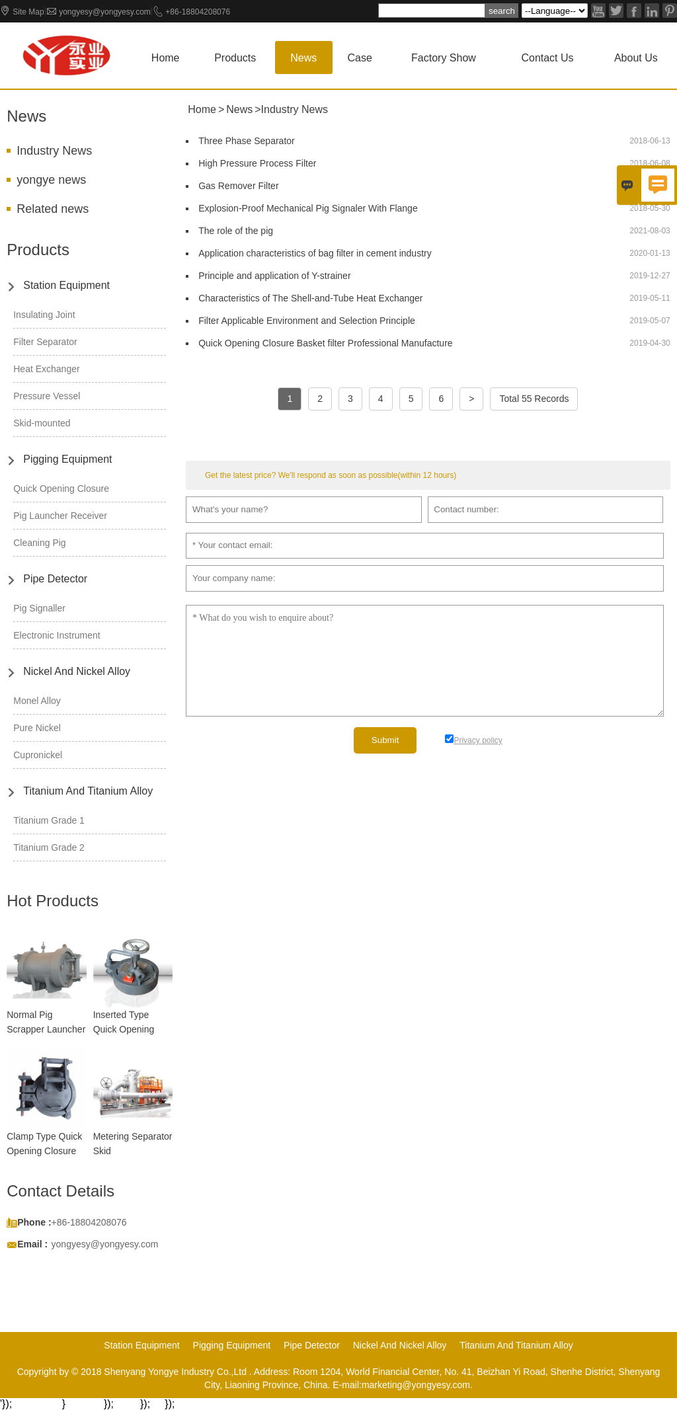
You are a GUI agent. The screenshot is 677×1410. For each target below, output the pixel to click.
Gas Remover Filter (238, 185)
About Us (636, 57)
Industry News (54, 150)
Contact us (547, 57)
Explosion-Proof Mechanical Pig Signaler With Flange (308, 208)
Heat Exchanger (46, 369)
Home (165, 57)
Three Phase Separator (246, 141)
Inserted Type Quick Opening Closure (124, 1029)
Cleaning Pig (39, 542)
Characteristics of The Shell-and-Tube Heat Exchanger (310, 298)
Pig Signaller (39, 608)
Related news (53, 208)
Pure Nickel (37, 728)
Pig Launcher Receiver (60, 515)
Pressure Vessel (46, 396)
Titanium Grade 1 (49, 820)
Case (360, 57)
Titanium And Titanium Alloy (88, 791)
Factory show (443, 57)
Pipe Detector (55, 578)
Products (235, 57)
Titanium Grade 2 (49, 847)
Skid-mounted (41, 423)
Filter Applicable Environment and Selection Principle (306, 320)
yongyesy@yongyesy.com (105, 12)
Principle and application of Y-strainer (274, 275)
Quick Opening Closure (61, 488)
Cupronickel (37, 755)
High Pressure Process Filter (257, 163)
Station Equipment (66, 285)
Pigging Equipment (67, 459)
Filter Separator (45, 341)
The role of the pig (235, 230)
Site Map (28, 12)
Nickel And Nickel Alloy (76, 671)
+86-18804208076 (197, 12)
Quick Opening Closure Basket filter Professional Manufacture (325, 343)
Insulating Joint (44, 314)
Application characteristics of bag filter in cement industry (315, 253)
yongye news (51, 179)
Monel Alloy (37, 700)
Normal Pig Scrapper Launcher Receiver (46, 1029)
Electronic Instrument (56, 635)
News (303, 57)
